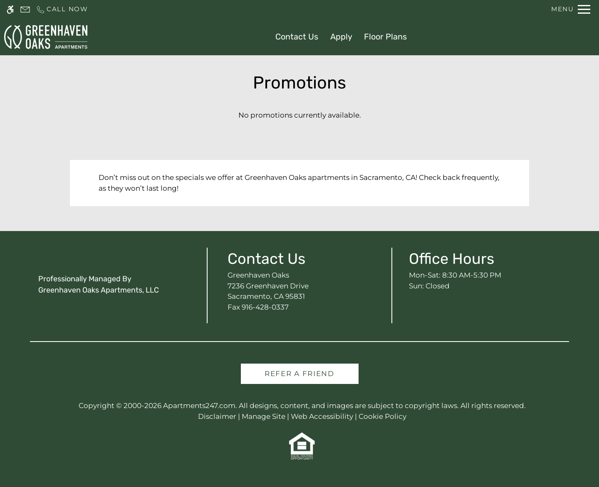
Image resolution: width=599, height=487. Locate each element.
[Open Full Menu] (570, 9)
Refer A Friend (299, 373)
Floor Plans (385, 37)
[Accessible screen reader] (10, 9)
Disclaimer (217, 416)
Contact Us (296, 37)
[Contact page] (25, 9)
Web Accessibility (322, 416)
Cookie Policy (382, 416)
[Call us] (62, 9)
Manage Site (263, 416)
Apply (341, 37)
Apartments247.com (199, 405)
